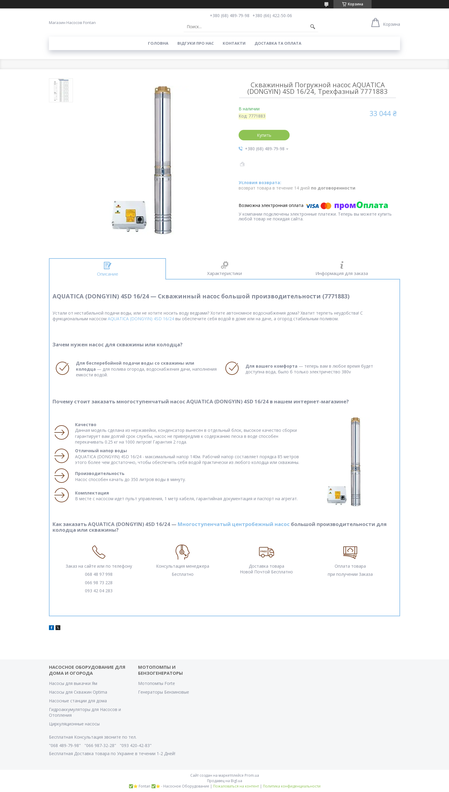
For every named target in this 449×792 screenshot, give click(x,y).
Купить (264, 135)
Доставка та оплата (278, 43)
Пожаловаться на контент (236, 786)
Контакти (234, 43)
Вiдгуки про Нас (195, 43)
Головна (158, 43)
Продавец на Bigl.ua (224, 780)
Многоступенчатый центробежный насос (234, 524)
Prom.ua (252, 775)
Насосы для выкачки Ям (73, 683)
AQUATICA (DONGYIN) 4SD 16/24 (141, 318)
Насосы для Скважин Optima (78, 692)
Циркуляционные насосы (74, 724)
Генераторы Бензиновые (163, 692)
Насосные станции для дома (78, 701)
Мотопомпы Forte (156, 683)
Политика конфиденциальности (292, 786)
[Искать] (313, 27)
